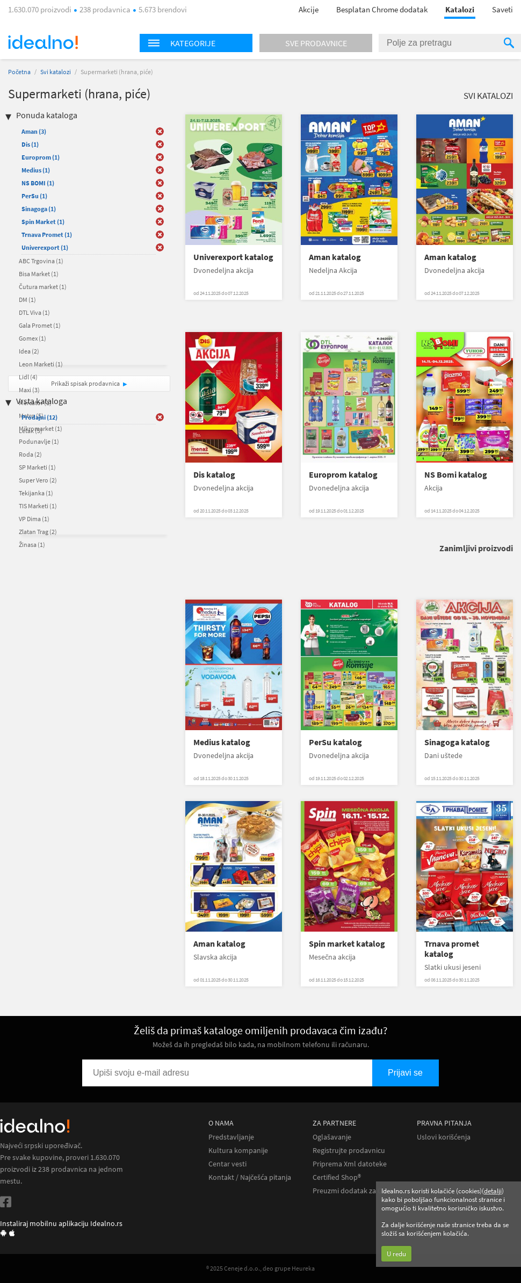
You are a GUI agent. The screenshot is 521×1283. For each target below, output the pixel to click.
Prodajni (39, 417)
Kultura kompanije (238, 1150)
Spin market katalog (347, 944)
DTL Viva (34, 312)
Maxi (29, 390)
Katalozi (459, 9)
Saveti (502, 9)
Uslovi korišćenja (444, 1137)
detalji (493, 1190)
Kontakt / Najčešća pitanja (249, 1177)
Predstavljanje (231, 1137)
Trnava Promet (46, 234)
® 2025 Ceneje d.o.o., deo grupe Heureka (260, 1268)
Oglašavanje (332, 1137)
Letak (30, 431)
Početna (19, 72)
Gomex (32, 338)
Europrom (40, 157)
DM (27, 299)
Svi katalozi (55, 72)
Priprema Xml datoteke (350, 1164)
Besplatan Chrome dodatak (382, 9)
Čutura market (43, 287)
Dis (30, 144)
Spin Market (42, 222)
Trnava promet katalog (451, 949)
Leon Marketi (41, 364)
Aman (33, 131)
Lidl (28, 377)
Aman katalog (335, 257)
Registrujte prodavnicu (349, 1150)
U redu (396, 1253)
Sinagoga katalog (457, 742)
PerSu (34, 196)
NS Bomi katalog (455, 475)
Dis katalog (214, 475)
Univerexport (44, 247)
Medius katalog (221, 742)
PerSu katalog (335, 742)
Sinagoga (38, 209)
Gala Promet (40, 325)
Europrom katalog (343, 475)
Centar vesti (227, 1164)
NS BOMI (37, 183)
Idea (29, 351)
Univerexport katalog (233, 257)
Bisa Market (39, 274)
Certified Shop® (337, 1177)
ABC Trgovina (41, 261)
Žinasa (32, 544)
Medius (35, 170)
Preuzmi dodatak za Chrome (358, 1190)
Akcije (309, 9)
